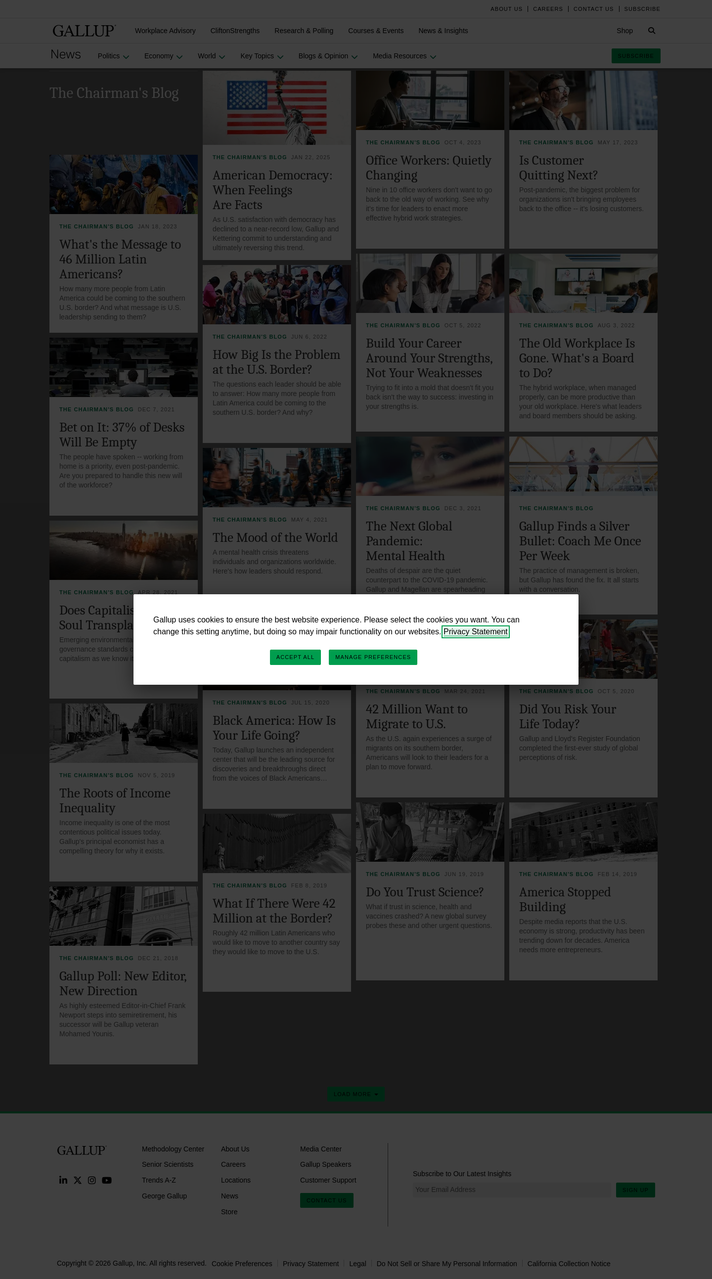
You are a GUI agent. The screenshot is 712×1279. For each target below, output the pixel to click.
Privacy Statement (476, 631)
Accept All (295, 657)
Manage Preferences (373, 657)
